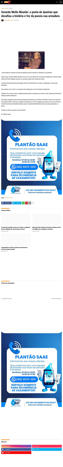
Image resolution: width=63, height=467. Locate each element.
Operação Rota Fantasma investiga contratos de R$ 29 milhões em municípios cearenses (46, 228)
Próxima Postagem (56, 298)
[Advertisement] (29, 36)
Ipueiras (10, 197)
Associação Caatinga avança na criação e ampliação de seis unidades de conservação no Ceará (15, 228)
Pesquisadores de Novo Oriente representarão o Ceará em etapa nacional (14, 248)
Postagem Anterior (7, 298)
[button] (2, 2)
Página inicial (4, 8)
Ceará (10, 8)
